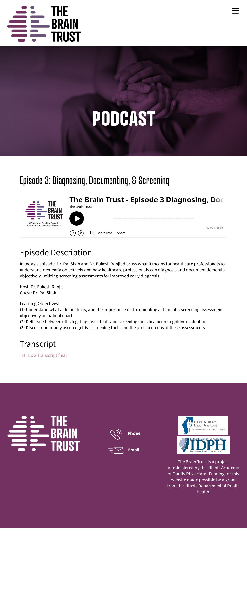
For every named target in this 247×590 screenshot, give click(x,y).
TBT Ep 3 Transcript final (43, 355)
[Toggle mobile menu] (236, 10)
